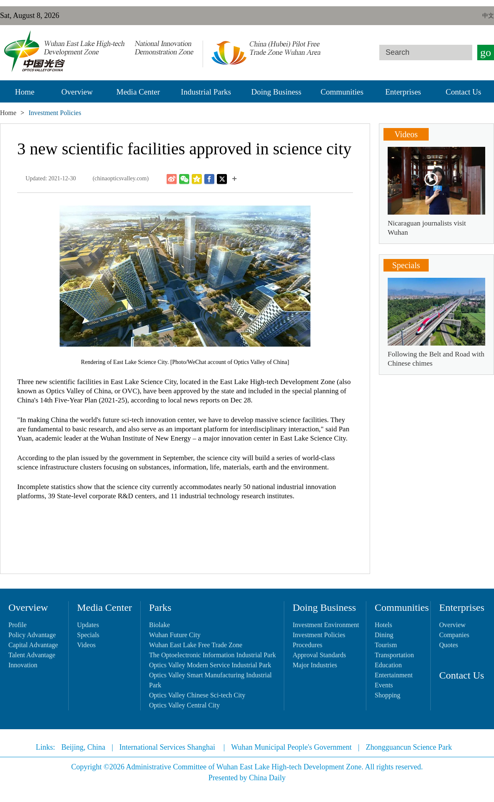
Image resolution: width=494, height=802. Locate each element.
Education (388, 665)
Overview (77, 91)
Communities (342, 91)
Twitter (222, 179)
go (485, 52)
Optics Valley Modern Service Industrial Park (210, 665)
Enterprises (403, 91)
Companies (454, 634)
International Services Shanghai (168, 747)
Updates (88, 624)
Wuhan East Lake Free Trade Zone (195, 644)
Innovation (22, 665)
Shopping (387, 695)
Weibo (172, 179)
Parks (160, 607)
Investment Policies (319, 634)
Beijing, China (83, 747)
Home (24, 91)
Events (384, 685)
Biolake (159, 624)
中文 (488, 16)
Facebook (209, 179)
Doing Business (276, 91)
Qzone (197, 179)
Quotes (448, 644)
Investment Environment (326, 624)
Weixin (184, 179)
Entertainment (394, 675)
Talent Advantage (31, 655)
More (234, 179)
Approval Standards (319, 655)
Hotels (383, 624)
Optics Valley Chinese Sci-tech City (197, 695)
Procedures (307, 644)
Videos (405, 134)
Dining (384, 634)
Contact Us (463, 91)
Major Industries (315, 665)
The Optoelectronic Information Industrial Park (212, 655)
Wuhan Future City (175, 634)
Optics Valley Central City (184, 705)
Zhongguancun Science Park (409, 747)
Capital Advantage (33, 644)
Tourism (386, 644)
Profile (17, 624)
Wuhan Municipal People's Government (291, 747)
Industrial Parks (206, 91)
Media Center (138, 91)
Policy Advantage (32, 634)
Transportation (394, 655)
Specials (406, 265)
